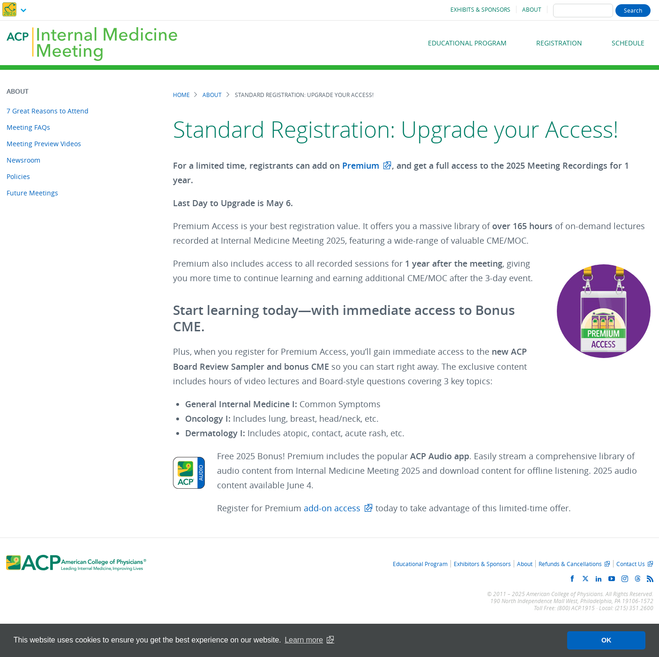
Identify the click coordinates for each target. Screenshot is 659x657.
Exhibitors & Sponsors (482, 563)
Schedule (628, 42)
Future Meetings (32, 192)
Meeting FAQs (28, 127)
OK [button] (606, 640)
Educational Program (467, 42)
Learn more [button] (304, 640)
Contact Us (630, 563)
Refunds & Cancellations (570, 563)
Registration (559, 42)
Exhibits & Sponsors (480, 9)
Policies (18, 176)
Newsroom (23, 160)
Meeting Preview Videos (44, 143)
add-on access (332, 508)
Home (181, 95)
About (531, 9)
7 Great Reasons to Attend (48, 110)
